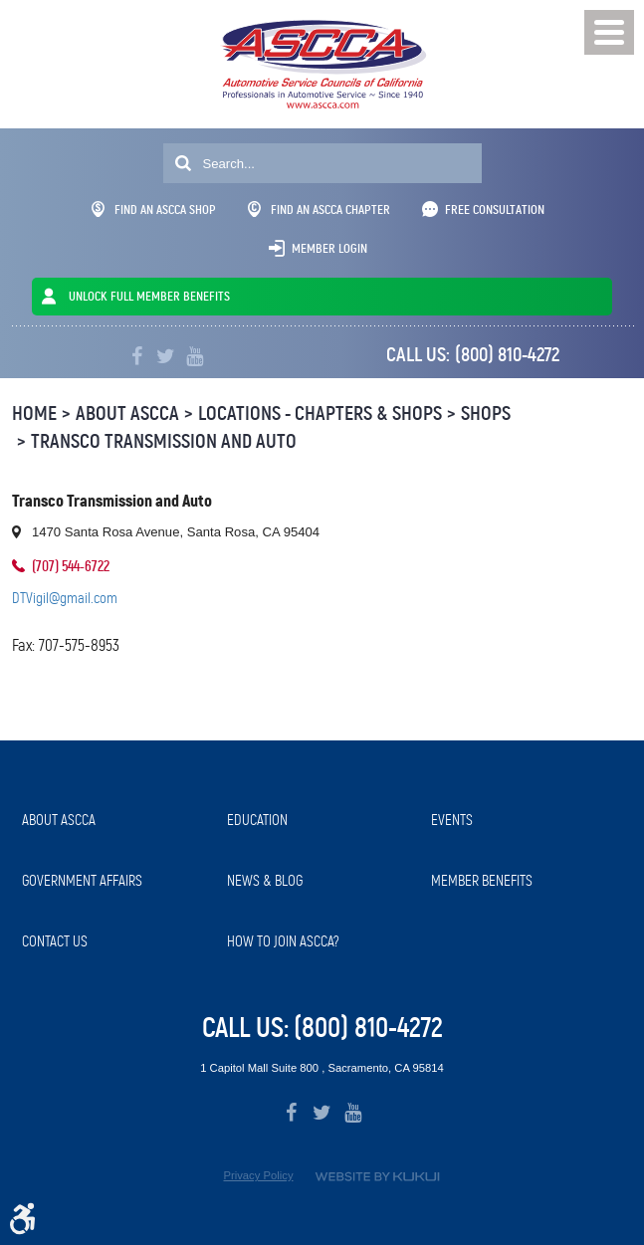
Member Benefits (482, 881)
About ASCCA (127, 413)
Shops (486, 413)
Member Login (329, 248)
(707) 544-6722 (70, 565)
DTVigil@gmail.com (64, 598)
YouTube (194, 356)
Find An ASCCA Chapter (319, 209)
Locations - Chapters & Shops (320, 413)
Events (452, 820)
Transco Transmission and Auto (164, 441)
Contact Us (55, 941)
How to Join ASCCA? (283, 941)
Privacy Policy (258, 1175)
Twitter (165, 356)
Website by (377, 1176)
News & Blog (265, 881)
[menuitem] (114, 820)
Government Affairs (82, 881)
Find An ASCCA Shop (154, 209)
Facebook (136, 356)
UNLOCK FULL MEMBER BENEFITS (149, 296)
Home (34, 413)
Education (257, 820)
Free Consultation (494, 209)
